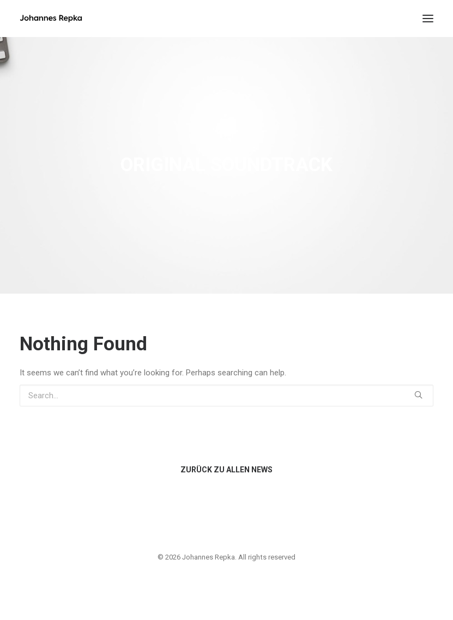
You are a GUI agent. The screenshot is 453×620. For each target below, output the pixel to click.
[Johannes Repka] (51, 18)
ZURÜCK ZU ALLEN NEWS (226, 469)
